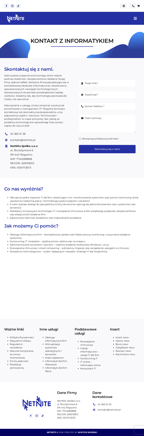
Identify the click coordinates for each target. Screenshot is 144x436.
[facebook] (6, 6)
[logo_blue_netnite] (37, 397)
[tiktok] (18, 6)
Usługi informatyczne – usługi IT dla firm (89, 351)
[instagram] (12, 6)
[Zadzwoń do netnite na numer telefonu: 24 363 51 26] (132, 5)
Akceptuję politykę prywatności (100, 138)
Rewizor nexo (123, 351)
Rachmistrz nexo (125, 354)
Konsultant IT (88, 368)
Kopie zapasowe (54, 357)
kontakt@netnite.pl (22, 140)
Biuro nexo (122, 344)
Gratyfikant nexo (125, 347)
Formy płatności (19, 361)
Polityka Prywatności (22, 337)
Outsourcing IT (88, 358)
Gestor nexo (123, 341)
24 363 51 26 (18, 133)
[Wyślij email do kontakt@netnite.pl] (123, 5)
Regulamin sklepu (20, 341)
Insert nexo (122, 337)
